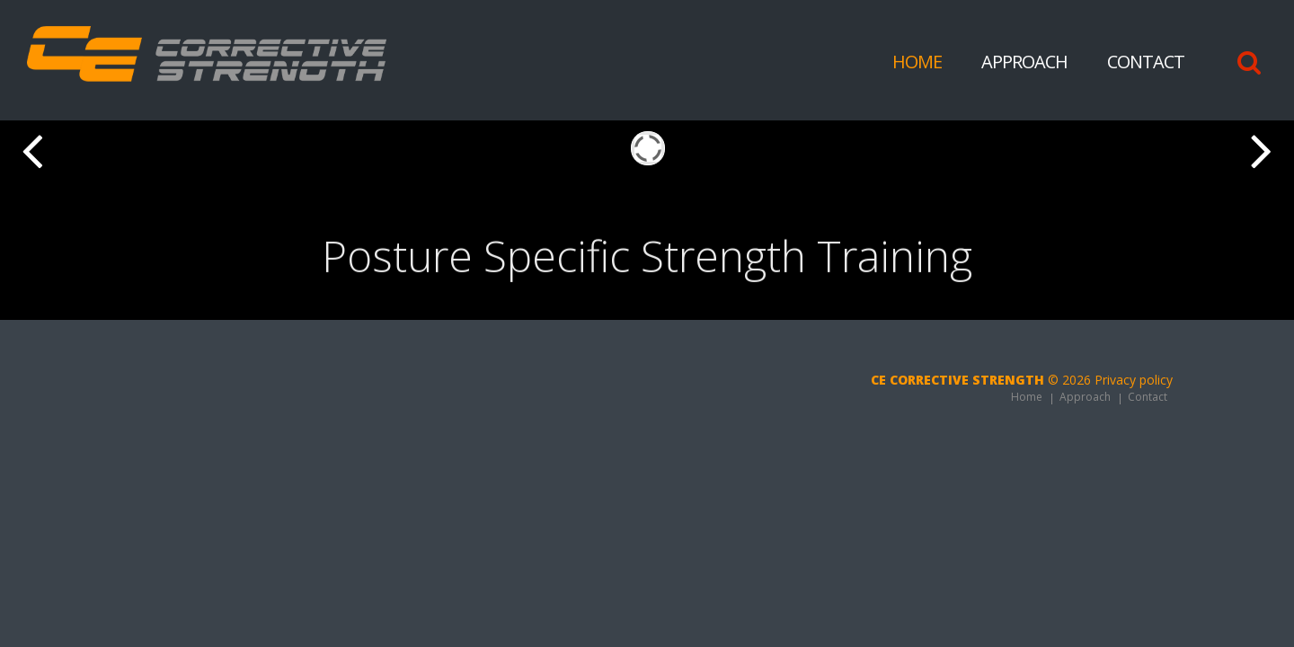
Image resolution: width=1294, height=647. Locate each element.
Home (917, 61)
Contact (1145, 61)
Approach (1024, 61)
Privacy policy (1134, 379)
